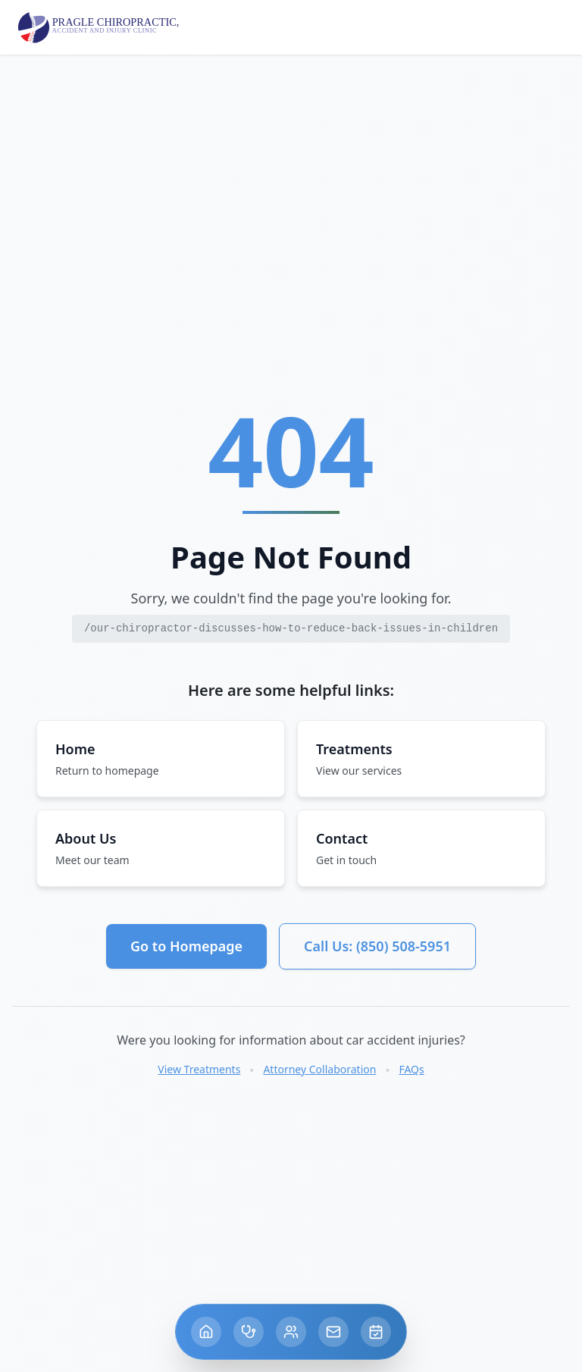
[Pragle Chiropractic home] (100, 27)
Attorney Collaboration (319, 1069)
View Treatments (199, 1069)
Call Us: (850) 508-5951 (377, 946)
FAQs (411, 1069)
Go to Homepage (186, 946)
